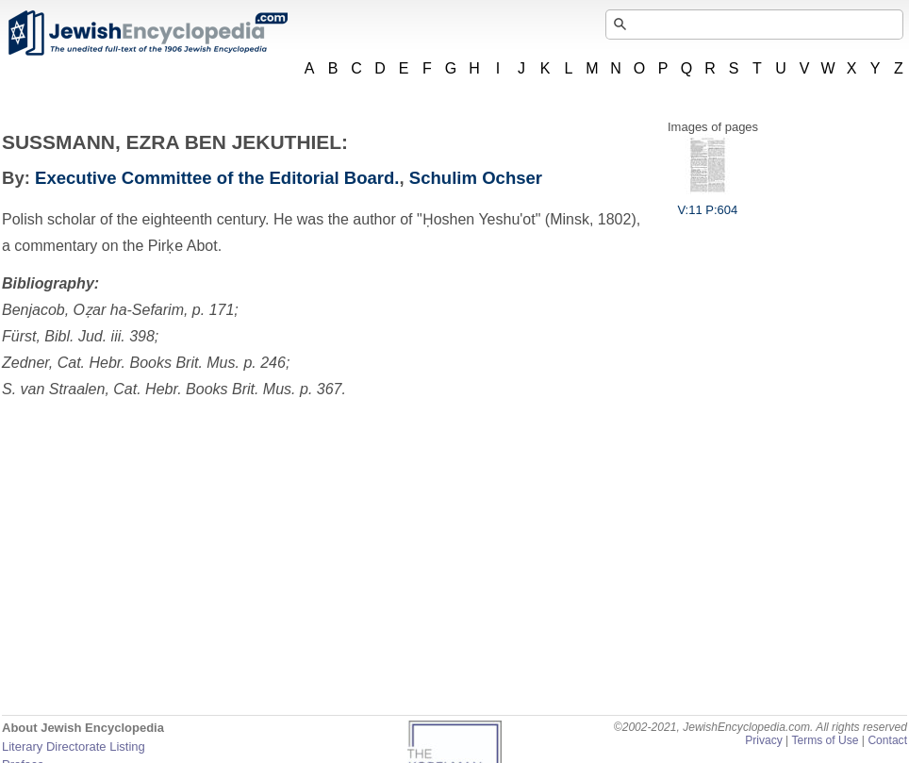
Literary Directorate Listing (73, 746)
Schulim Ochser (475, 178)
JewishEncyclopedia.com (147, 33)
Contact (887, 740)
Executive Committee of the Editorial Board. (217, 178)
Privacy (764, 740)
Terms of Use (824, 740)
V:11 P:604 (707, 203)
